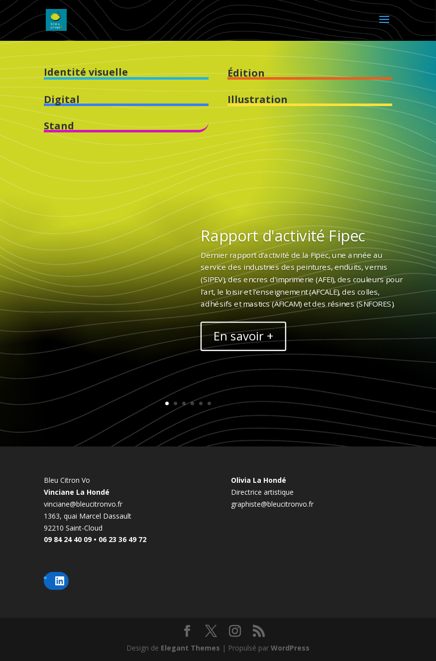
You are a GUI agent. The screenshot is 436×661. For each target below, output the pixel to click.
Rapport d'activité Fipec (283, 235)
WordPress (290, 648)
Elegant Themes (190, 648)
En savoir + (243, 336)
